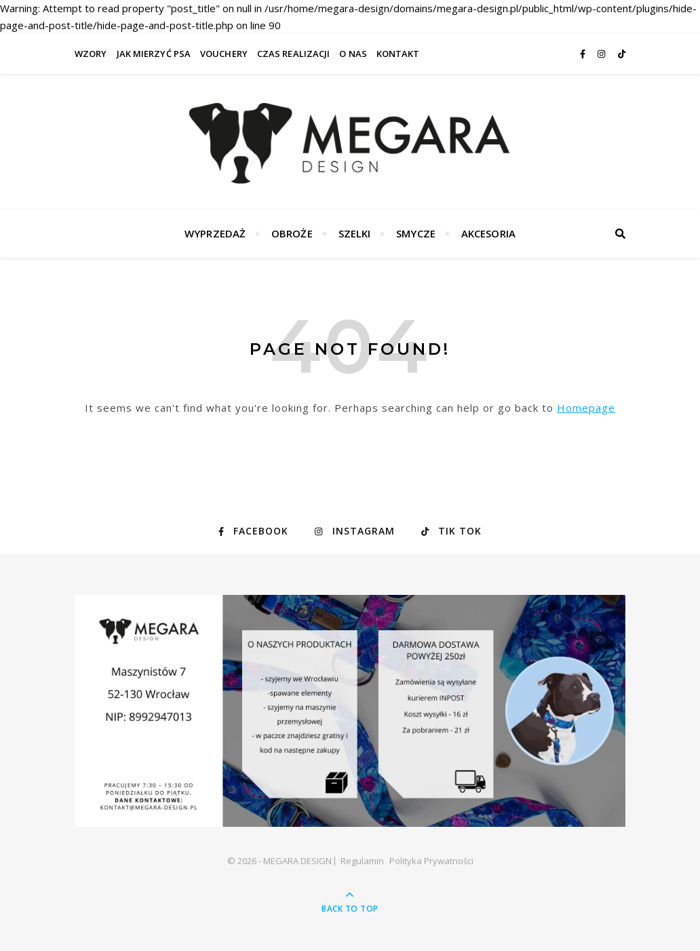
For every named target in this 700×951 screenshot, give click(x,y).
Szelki (354, 233)
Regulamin (362, 861)
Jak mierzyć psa (154, 53)
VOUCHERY (224, 53)
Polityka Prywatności (431, 861)
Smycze (415, 233)
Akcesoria (488, 233)
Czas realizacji (293, 53)
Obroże (292, 233)
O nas (353, 53)
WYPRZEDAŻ (215, 233)
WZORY (91, 53)
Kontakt (398, 53)
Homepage (586, 407)
